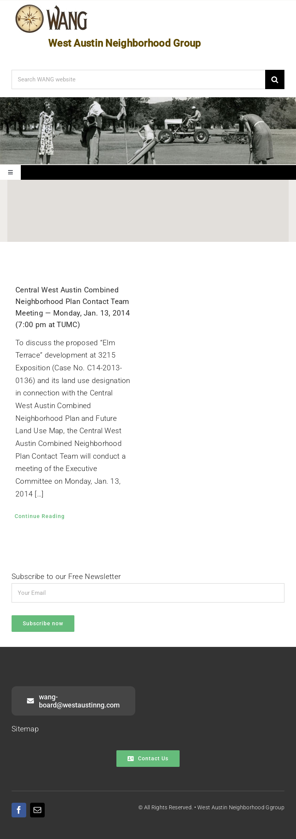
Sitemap (25, 728)
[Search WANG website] (138, 79)
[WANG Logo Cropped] (51, 6)
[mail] (37, 810)
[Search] (274, 79)
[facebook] (19, 810)
